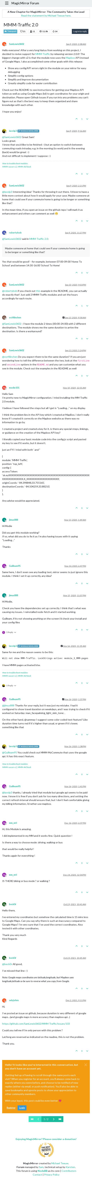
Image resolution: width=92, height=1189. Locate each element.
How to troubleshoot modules (15, 163)
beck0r (12, 904)
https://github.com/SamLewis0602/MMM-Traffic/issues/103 (36, 1023)
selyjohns (14, 1000)
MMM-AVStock (24, 166)
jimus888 (13, 519)
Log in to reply (80, 31)
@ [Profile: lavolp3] (7, 191)
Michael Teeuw (59, 1163)
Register (11, 1107)
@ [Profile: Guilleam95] (9, 752)
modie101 (14, 387)
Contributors (69, 1170)
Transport (10, 31)
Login (22, 1107)
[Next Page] (54, 1119)
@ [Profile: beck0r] (7, 964)
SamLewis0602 (16, 44)
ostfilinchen (15, 317)
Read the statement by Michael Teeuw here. (46, 15)
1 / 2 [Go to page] (46, 1119)
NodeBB (43, 1170)
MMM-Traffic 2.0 (38, 238)
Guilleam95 (15, 566)
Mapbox (70, 57)
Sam (41, 1167)
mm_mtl (13, 823)
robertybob (15, 232)
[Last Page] (60, 1119)
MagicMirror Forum (25, 3)
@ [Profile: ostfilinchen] (10, 356)
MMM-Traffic (42, 53)
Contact (37, 1174)
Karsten (70, 1167)
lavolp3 (13, 131)
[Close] (86, 1065)
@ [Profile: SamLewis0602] (11, 137)
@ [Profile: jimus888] (8, 705)
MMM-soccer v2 (9, 166)
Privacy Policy (51, 1174)
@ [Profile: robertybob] (9, 290)
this (38, 290)
